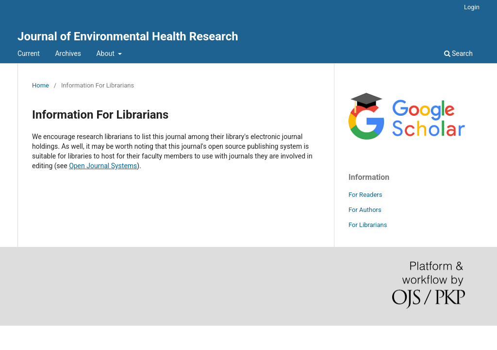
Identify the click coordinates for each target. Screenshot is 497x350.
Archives (68, 53)
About (106, 53)
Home (40, 85)
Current (28, 53)
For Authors (364, 209)
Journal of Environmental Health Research (127, 36)
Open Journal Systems (103, 166)
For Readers (365, 194)
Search (458, 53)
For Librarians (367, 224)
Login (472, 7)
